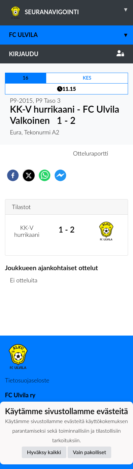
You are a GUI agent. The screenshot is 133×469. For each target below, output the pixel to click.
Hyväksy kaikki (44, 452)
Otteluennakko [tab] (43, 153)
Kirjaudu (66, 53)
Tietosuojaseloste (27, 380)
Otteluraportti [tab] (90, 153)
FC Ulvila (71, 34)
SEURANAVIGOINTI (71, 9)
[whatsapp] (44, 175)
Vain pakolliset (89, 452)
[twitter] (29, 175)
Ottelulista (26, 313)
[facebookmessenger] (60, 175)
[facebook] (13, 175)
